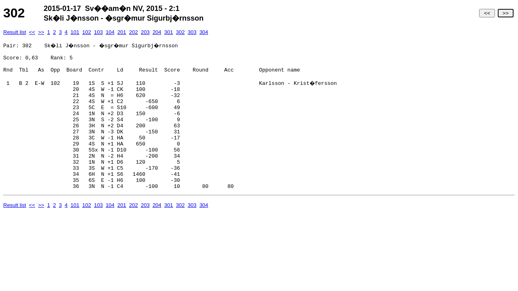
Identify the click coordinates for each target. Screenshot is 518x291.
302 (180, 32)
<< (487, 13)
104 (110, 32)
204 (157, 32)
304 (204, 32)
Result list (14, 32)
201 (121, 32)
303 (192, 32)
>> (505, 13)
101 (74, 32)
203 (145, 32)
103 (98, 32)
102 (86, 32)
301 (168, 32)
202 (133, 32)
